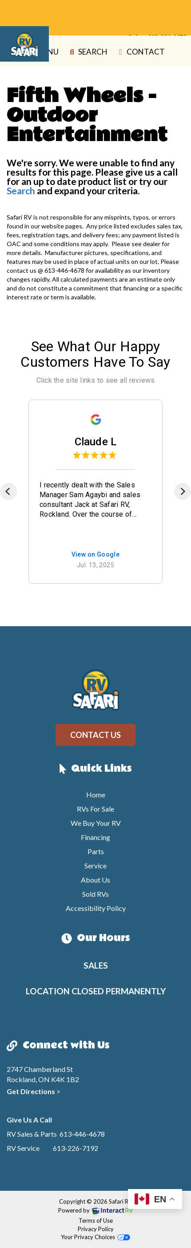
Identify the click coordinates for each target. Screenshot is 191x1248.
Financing (95, 837)
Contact (140, 52)
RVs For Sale (95, 809)
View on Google (96, 554)
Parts (96, 851)
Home (95, 794)
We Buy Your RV (96, 823)
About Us (95, 879)
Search (87, 52)
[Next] (182, 491)
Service (95, 865)
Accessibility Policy (96, 908)
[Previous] (8, 491)
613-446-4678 (82, 1134)
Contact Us (95, 735)
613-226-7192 (75, 1148)
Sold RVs (95, 894)
